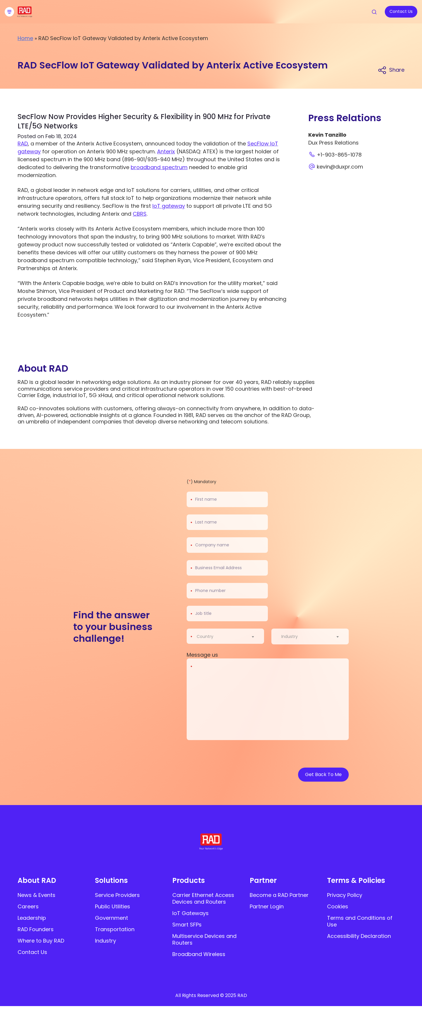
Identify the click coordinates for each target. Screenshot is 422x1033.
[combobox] (229, 636)
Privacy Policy (344, 895)
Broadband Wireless (198, 954)
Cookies (337, 906)
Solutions (111, 880)
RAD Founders (36, 929)
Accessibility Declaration (359, 936)
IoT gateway (168, 206)
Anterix (166, 151)
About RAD (37, 880)
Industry (105, 940)
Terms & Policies (356, 880)
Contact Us (32, 952)
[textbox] (206, 636)
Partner (263, 880)
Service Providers (117, 895)
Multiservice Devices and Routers (204, 939)
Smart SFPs (187, 924)
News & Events (36, 895)
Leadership (32, 918)
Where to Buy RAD (41, 940)
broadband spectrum (159, 167)
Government (111, 918)
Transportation (115, 929)
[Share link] (390, 70)
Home (25, 38)
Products (188, 880)
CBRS (140, 213)
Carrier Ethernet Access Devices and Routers (203, 898)
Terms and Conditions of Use (359, 921)
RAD (23, 143)
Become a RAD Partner (279, 895)
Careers (28, 906)
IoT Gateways (190, 913)
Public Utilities (112, 906)
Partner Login (267, 906)
